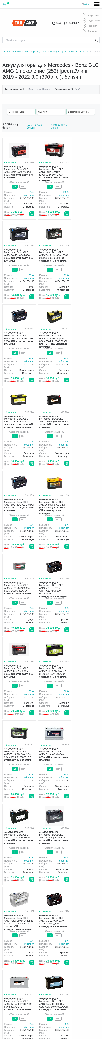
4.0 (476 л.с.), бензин (35, 126)
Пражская (90, 26)
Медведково (91, 20)
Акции (69, 934)
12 (72, 89)
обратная (27, 195)
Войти (86, 4)
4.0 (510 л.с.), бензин (59, 126)
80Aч (95, 192)
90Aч (62, 358)
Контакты (26, 939)
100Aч (61, 192)
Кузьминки (90, 31)
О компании (12, 934)
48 (79, 89)
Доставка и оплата (34, 934)
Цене (24, 89)
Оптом (81, 934)
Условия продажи (47, 967)
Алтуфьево (90, 15)
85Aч (62, 275)
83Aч (29, 192)
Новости (10, 939)
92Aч (29, 275)
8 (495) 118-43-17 (67, 23)
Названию (46, 89)
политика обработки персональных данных (54, 968)
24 (75, 89)
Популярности (34, 89)
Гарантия (55, 934)
